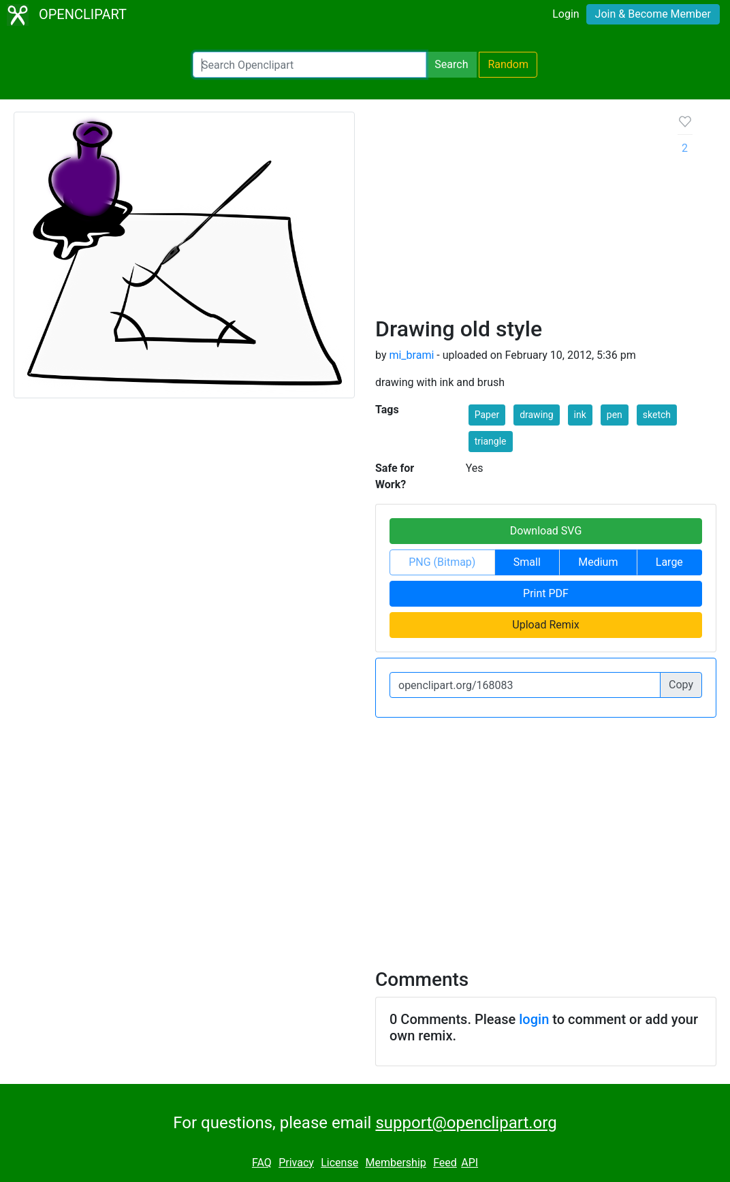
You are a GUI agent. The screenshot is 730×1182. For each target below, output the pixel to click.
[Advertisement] (515, 213)
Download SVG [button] (546, 530)
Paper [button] (487, 414)
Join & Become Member (653, 13)
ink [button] (580, 414)
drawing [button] (537, 414)
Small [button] (527, 562)
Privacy (296, 1162)
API (469, 1162)
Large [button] (669, 562)
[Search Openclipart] (309, 65)
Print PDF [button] (546, 593)
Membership (395, 1162)
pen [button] (614, 414)
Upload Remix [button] (545, 624)
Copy (681, 684)
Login (565, 13)
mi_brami (411, 355)
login (534, 1019)
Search (451, 64)
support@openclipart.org (465, 1122)
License (339, 1162)
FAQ (262, 1162)
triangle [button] (491, 441)
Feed (445, 1162)
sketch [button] (657, 414)
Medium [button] (598, 562)
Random (508, 64)
